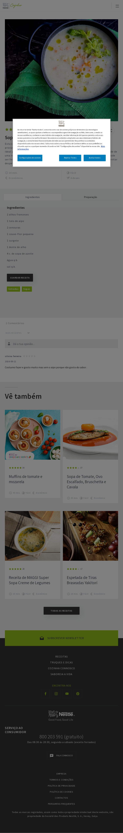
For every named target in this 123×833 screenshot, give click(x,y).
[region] (62, 143)
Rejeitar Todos (70, 158)
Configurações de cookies (30, 158)
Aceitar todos (94, 158)
